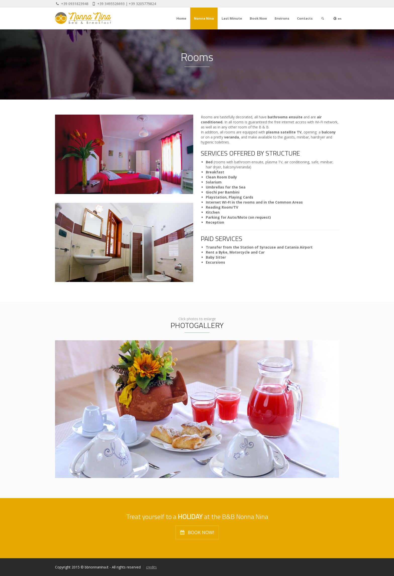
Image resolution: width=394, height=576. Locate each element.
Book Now (258, 18)
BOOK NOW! (197, 532)
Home (181, 18)
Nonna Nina (204, 18)
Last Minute (232, 18)
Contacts (305, 18)
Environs (282, 18)
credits (151, 567)
